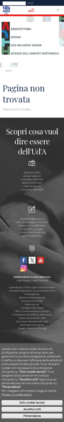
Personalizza (32, 418)
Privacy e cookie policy (17, 397)
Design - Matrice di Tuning (32, 328)
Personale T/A (32, 294)
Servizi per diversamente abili (32, 321)
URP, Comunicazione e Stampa (32, 311)
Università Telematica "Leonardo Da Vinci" (32, 290)
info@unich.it (35, 218)
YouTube (40, 260)
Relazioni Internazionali (32, 297)
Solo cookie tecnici (32, 405)
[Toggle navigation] (58, 3)
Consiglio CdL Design (32, 307)
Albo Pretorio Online (32, 345)
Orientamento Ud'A (32, 301)
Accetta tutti (32, 411)
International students (32, 324)
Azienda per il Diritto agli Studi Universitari (32, 287)
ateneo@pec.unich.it (35, 222)
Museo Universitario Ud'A (32, 318)
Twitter (32, 260)
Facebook (23, 260)
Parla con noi (32, 304)
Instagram (23, 268)
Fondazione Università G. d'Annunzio (32, 314)
